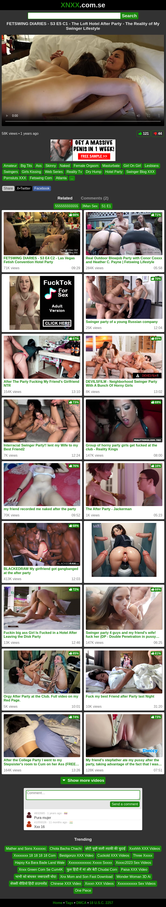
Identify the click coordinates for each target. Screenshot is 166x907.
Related (64, 198)
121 (144, 133)
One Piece (83, 891)
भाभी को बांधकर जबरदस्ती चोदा (35, 877)
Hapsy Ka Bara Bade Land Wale (40, 862)
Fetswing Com (41, 178)
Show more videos (83, 780)
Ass (39, 166)
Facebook (41, 188)
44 (157, 133)
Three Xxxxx (142, 856)
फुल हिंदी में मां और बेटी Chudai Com (92, 870)
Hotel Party (113, 172)
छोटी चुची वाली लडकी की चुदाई (105, 848)
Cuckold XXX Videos (113, 856)
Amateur (10, 166)
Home (57, 903)
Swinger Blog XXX (140, 172)
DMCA (81, 903)
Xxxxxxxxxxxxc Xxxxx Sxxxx (90, 862)
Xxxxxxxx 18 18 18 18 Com (35, 856)
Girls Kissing (31, 172)
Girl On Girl (132, 166)
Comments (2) (95, 198)
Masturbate (111, 166)
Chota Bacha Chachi (66, 848)
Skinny (51, 166)
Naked (65, 166)
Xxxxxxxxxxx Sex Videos (137, 883)
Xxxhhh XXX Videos (144, 848)
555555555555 (66, 206)
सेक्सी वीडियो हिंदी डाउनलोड (28, 883)
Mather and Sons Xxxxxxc (26, 848)
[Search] (74, 15)
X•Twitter (23, 188)
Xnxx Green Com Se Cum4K (41, 870)
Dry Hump (93, 172)
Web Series (54, 172)
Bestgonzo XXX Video (76, 856)
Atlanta (61, 178)
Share (8, 188)
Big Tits (26, 166)
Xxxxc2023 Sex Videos (133, 862)
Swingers (11, 172)
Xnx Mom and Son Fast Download (86, 877)
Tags (69, 903)
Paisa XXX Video (134, 870)
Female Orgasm (86, 166)
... (71, 178)
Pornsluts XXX (15, 178)
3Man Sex (90, 206)
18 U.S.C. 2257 (101, 903)
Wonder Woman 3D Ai (134, 877)
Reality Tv (74, 172)
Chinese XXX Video (66, 883)
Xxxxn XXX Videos (99, 883)
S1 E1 (106, 206)
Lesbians (152, 166)
